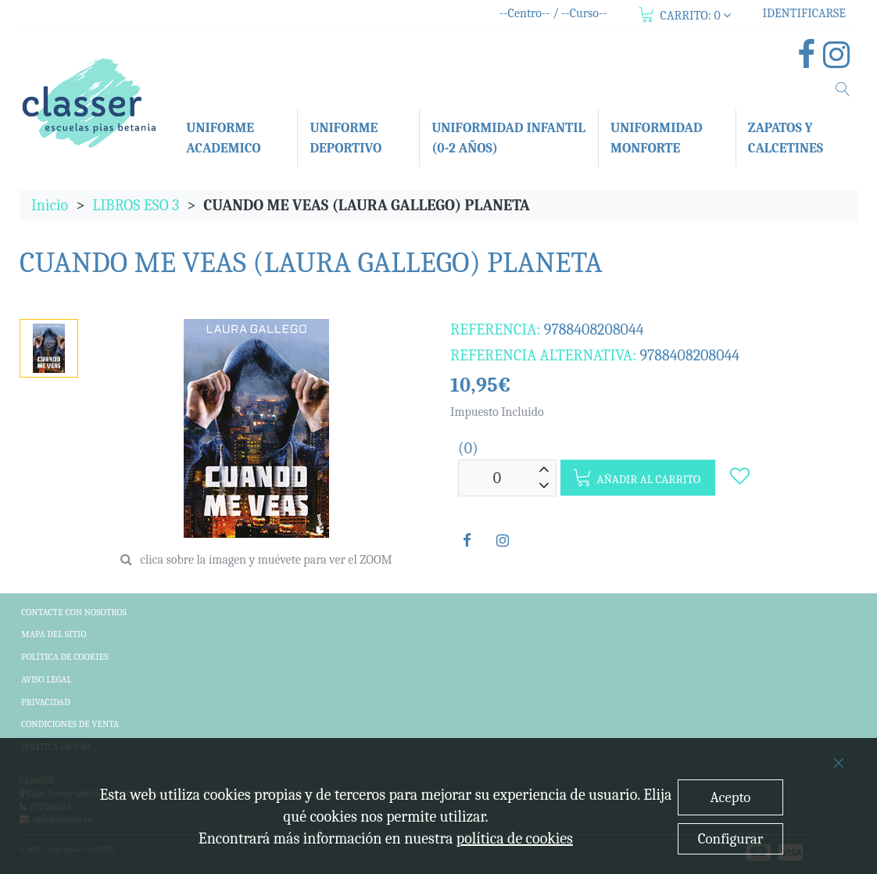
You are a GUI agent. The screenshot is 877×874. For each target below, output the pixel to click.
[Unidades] (497, 478)
